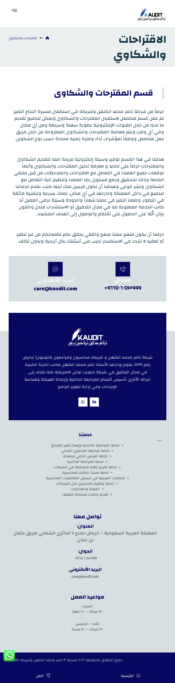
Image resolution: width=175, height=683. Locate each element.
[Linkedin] (94, 402)
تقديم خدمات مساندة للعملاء (87, 494)
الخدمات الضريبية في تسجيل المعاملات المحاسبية (88, 478)
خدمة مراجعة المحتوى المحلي (87, 450)
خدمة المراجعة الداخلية (87, 461)
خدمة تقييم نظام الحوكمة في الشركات (87, 467)
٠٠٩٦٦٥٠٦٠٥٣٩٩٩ (85, 558)
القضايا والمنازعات (87, 489)
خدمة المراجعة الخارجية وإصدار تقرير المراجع (87, 445)
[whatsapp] (83, 402)
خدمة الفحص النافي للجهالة (87, 456)
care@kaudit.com (85, 576)
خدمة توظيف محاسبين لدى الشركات (87, 483)
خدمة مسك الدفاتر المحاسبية (87, 472)
